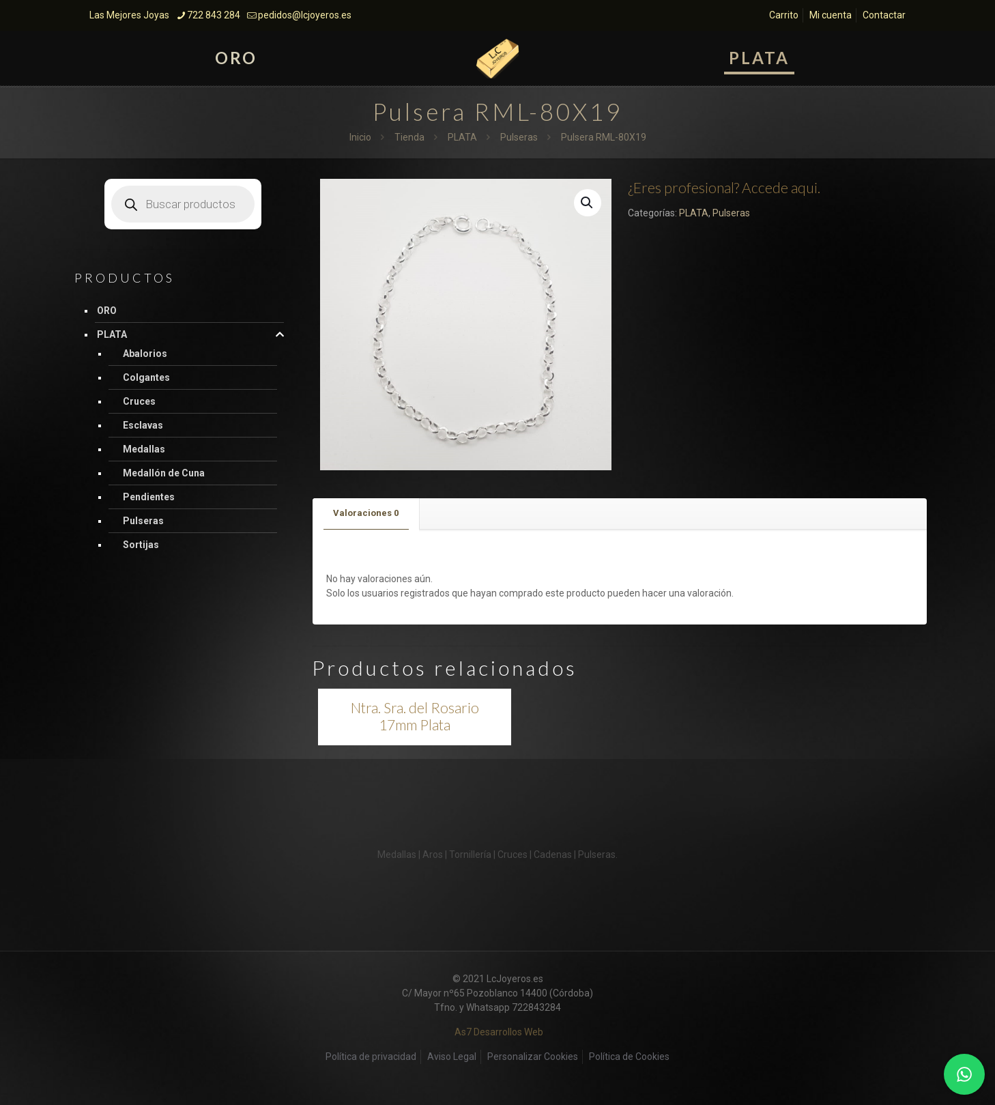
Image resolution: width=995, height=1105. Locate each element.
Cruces (139, 401)
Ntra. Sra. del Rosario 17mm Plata (415, 716)
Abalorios (145, 353)
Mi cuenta (830, 15)
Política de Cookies (629, 1056)
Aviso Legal (451, 1056)
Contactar (884, 15)
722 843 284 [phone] (213, 15)
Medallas (144, 449)
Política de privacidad (371, 1056)
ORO (107, 310)
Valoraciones (366, 513)
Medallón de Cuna (164, 473)
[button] (587, 202)
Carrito (783, 15)
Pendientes (149, 496)
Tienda (409, 137)
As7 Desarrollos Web (499, 1032)
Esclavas (143, 425)
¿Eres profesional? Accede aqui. (724, 187)
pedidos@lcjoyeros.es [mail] (304, 15)
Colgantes (146, 377)
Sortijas (141, 544)
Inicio (360, 137)
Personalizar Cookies (532, 1056)
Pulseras (519, 137)
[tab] (366, 513)
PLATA (462, 137)
